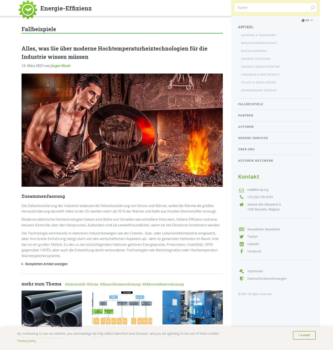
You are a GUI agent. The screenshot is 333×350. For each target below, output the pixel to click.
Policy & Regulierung (258, 82)
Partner (245, 115)
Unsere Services (253, 138)
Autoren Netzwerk (255, 160)
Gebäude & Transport (258, 35)
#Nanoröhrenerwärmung (121, 284)
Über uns (246, 149)
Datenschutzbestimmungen (267, 278)
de (305, 20)
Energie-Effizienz (256, 58)
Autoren (246, 127)
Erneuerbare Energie (259, 90)
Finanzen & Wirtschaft (260, 74)
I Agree (304, 335)
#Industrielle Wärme (82, 284)
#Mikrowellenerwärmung (163, 284)
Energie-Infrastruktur (260, 66)
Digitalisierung (253, 50)
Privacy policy (26, 341)
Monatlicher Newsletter (263, 229)
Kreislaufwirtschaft (259, 43)
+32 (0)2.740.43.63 (260, 197)
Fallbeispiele (250, 104)
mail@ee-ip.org (257, 190)
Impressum (255, 271)
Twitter (252, 236)
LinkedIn (253, 244)
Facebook (254, 251)
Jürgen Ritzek (60, 65)
